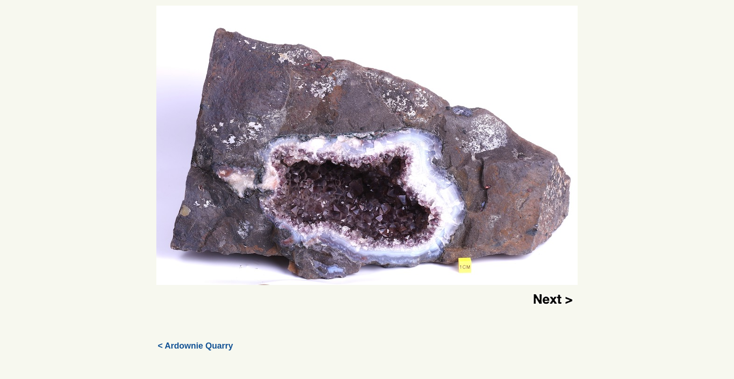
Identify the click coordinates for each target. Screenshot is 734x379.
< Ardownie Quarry (195, 345)
